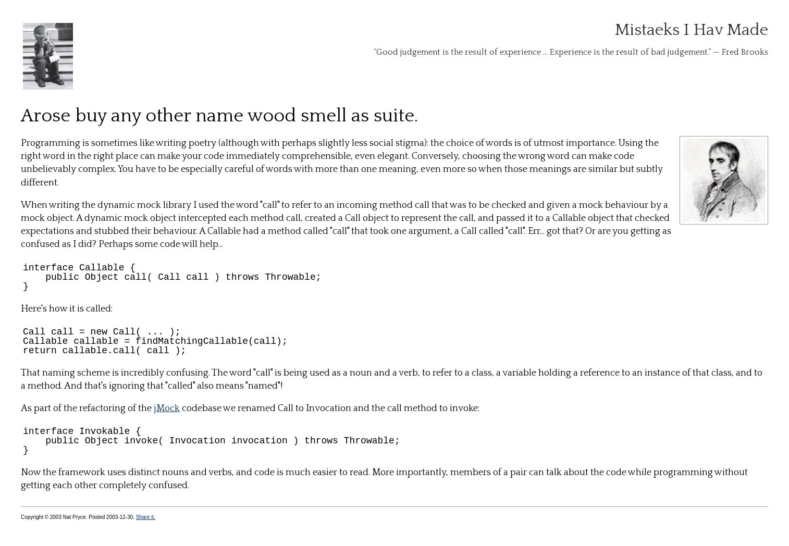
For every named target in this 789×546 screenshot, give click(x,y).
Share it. (145, 517)
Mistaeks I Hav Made (691, 30)
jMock (167, 408)
